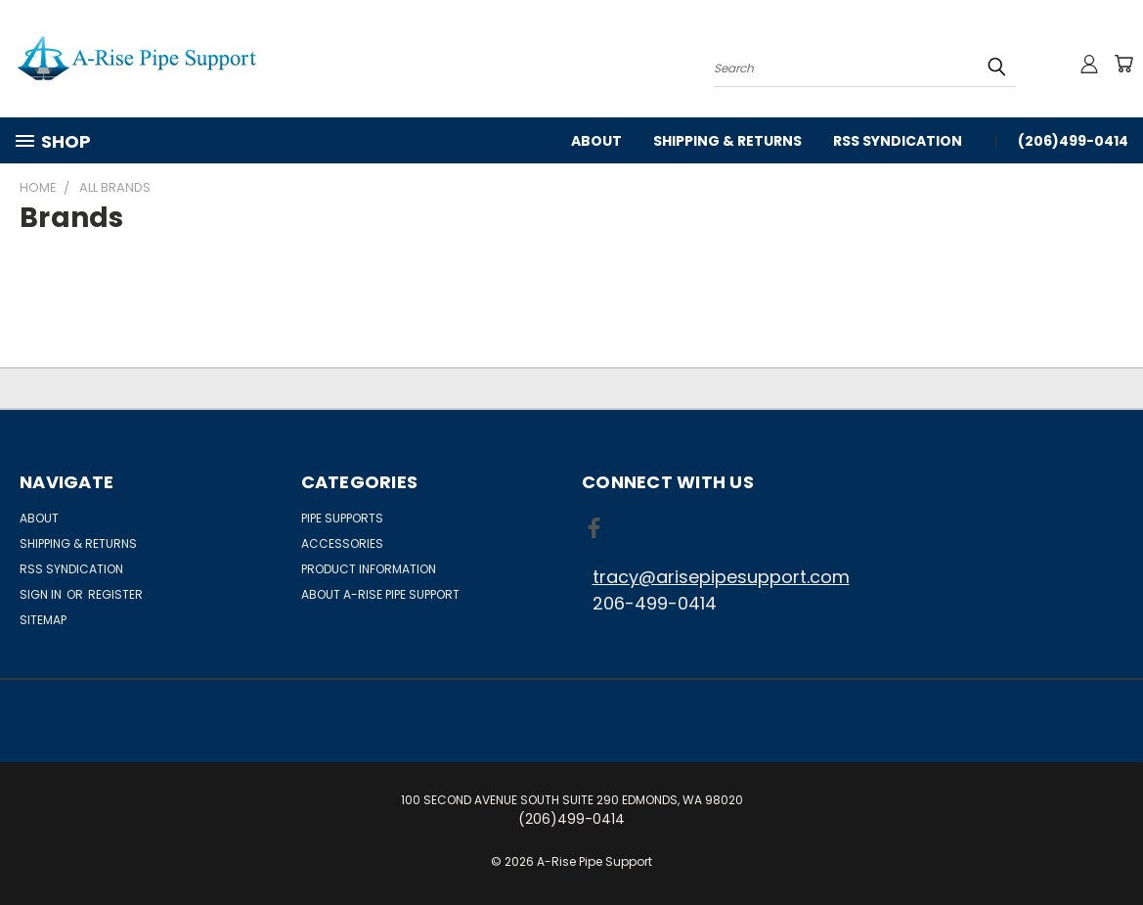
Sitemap (43, 619)
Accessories (342, 543)
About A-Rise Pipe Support (380, 594)
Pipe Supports (342, 518)
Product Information (368, 569)
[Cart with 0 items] (1123, 63)
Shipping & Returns (727, 141)
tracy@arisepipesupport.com (721, 577)
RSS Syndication (897, 141)
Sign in (42, 594)
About (596, 141)
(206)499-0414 (1073, 141)
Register (115, 594)
